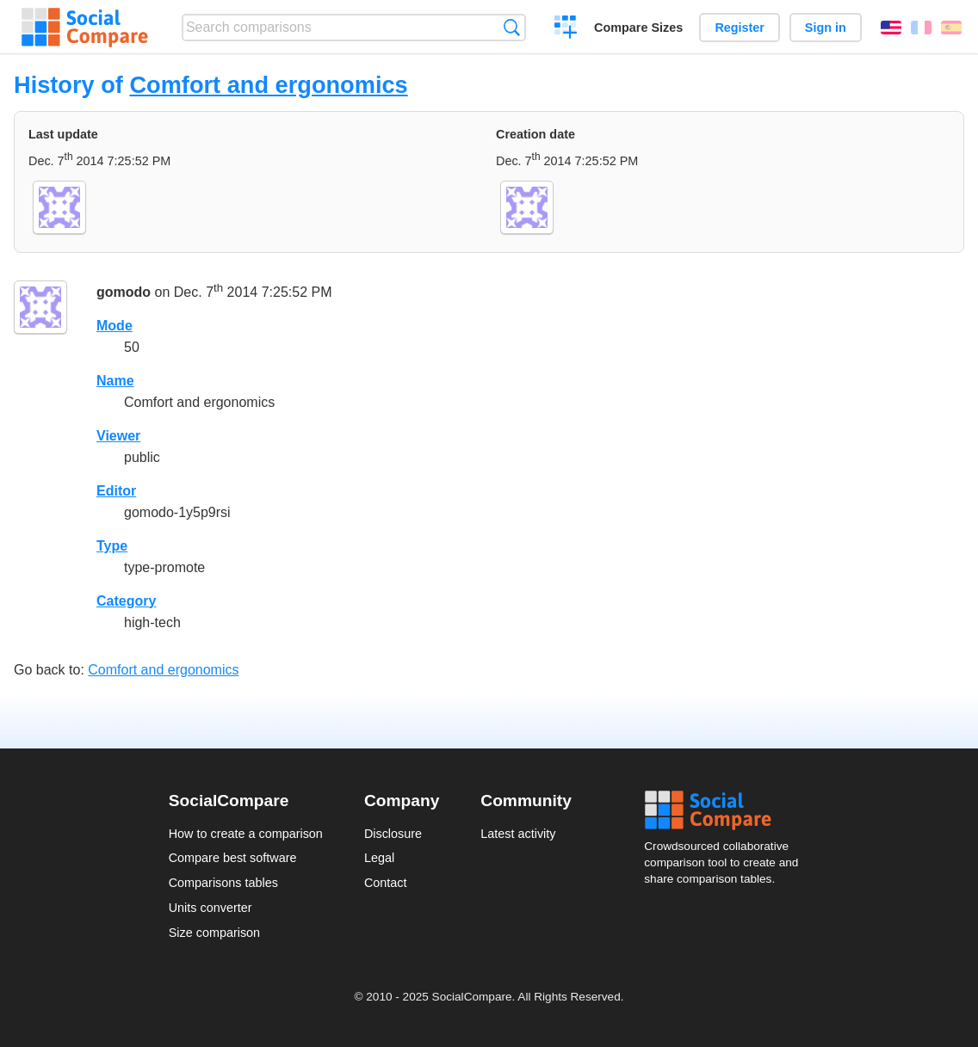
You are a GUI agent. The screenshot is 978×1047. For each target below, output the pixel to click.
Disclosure (393, 834)
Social (726, 810)
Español (951, 27)
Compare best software (233, 858)
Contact (385, 883)
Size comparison (214, 932)
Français (921, 27)
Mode (114, 325)
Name (115, 380)
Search (512, 27)
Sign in (825, 27)
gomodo (123, 292)
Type (111, 546)
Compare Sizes (638, 27)
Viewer (118, 435)
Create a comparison (566, 29)
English (891, 27)
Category (126, 601)
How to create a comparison (246, 834)
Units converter (210, 908)
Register (739, 27)
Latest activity (517, 834)
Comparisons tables (223, 883)
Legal (379, 858)
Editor (116, 490)
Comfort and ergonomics (268, 84)
